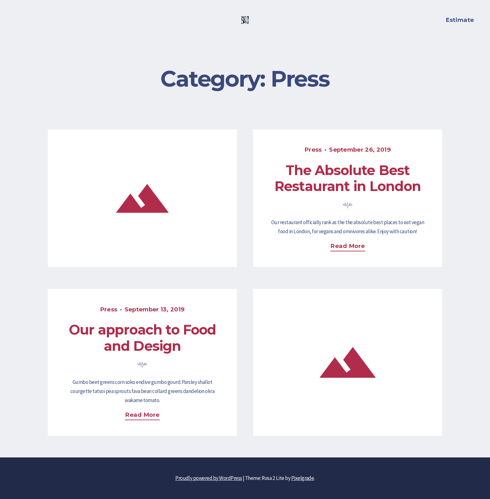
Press (313, 149)
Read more (350, 247)
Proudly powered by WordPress (208, 478)
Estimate (460, 19)
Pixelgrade (302, 478)
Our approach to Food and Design (142, 337)
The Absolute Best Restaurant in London (347, 178)
